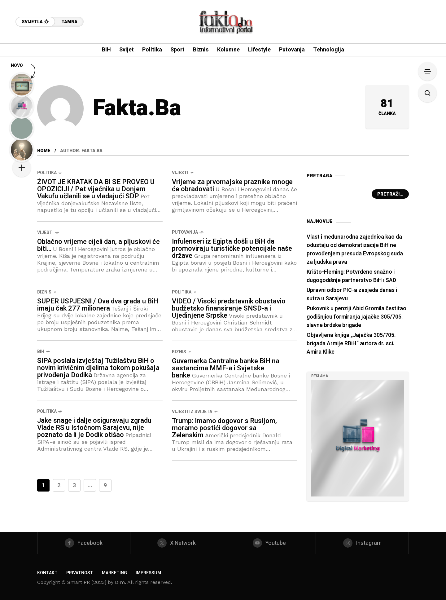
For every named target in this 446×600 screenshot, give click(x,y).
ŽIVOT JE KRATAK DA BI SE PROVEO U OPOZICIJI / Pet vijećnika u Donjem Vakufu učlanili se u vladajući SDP (96, 189)
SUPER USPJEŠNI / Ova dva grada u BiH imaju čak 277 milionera (97, 304)
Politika (47, 173)
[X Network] (176, 543)
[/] (357, 438)
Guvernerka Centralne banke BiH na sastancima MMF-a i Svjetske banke (225, 368)
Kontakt (47, 573)
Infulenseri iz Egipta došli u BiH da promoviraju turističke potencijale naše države (232, 248)
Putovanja (185, 232)
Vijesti (180, 173)
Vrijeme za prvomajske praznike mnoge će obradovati (232, 185)
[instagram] (362, 543)
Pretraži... (390, 194)
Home (43, 151)
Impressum (148, 573)
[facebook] (83, 543)
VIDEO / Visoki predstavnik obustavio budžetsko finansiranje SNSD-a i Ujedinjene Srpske (229, 308)
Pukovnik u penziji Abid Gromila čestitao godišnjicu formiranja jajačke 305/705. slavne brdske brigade (356, 316)
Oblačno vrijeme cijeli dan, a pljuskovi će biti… (98, 245)
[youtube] (269, 543)
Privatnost (79, 573)
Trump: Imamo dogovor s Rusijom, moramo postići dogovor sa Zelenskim (224, 428)
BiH (40, 351)
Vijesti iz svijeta (192, 411)
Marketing (114, 573)
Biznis (44, 292)
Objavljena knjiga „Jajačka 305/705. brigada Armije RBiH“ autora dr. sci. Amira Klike (351, 343)
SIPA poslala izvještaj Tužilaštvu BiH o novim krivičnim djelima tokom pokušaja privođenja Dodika (98, 368)
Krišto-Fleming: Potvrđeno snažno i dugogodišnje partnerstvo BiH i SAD (351, 276)
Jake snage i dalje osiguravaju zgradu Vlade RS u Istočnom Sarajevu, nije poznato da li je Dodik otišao (94, 428)
